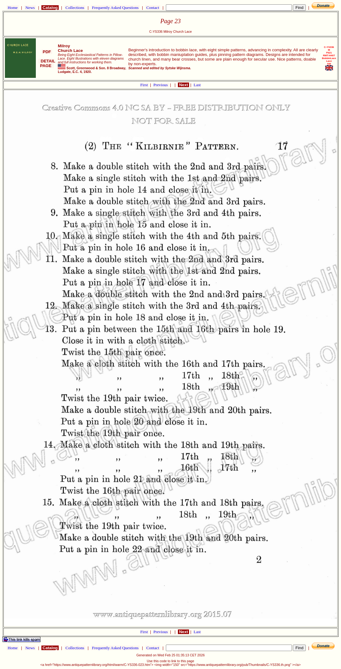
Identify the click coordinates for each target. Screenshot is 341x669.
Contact (152, 7)
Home (12, 7)
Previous (161, 85)
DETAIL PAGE (46, 63)
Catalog (50, 7)
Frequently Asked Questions (115, 7)
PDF (47, 51)
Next (183, 85)
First (144, 85)
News (30, 7)
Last (197, 85)
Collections (75, 7)
